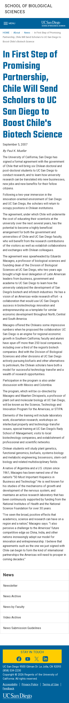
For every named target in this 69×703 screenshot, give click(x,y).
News (27, 32)
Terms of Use (51, 684)
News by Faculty (13, 607)
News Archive (12, 596)
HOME (6, 32)
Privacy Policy (30, 684)
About (16, 32)
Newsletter (10, 585)
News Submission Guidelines (22, 628)
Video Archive (12, 617)
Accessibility (10, 684)
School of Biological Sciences (28, 9)
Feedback (8, 688)
